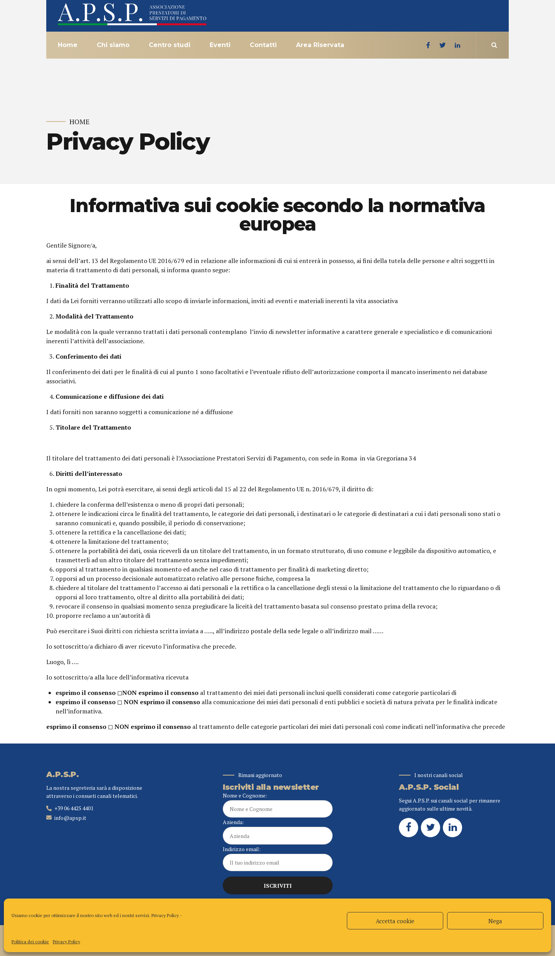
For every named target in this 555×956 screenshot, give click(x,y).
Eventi (220, 45)
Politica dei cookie (30, 941)
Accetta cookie (395, 921)
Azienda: (278, 831)
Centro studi (169, 45)
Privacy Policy (165, 915)
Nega (495, 921)
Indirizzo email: (278, 858)
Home (67, 45)
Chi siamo (113, 45)
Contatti (263, 45)
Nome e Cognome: (278, 805)
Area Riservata (320, 45)
